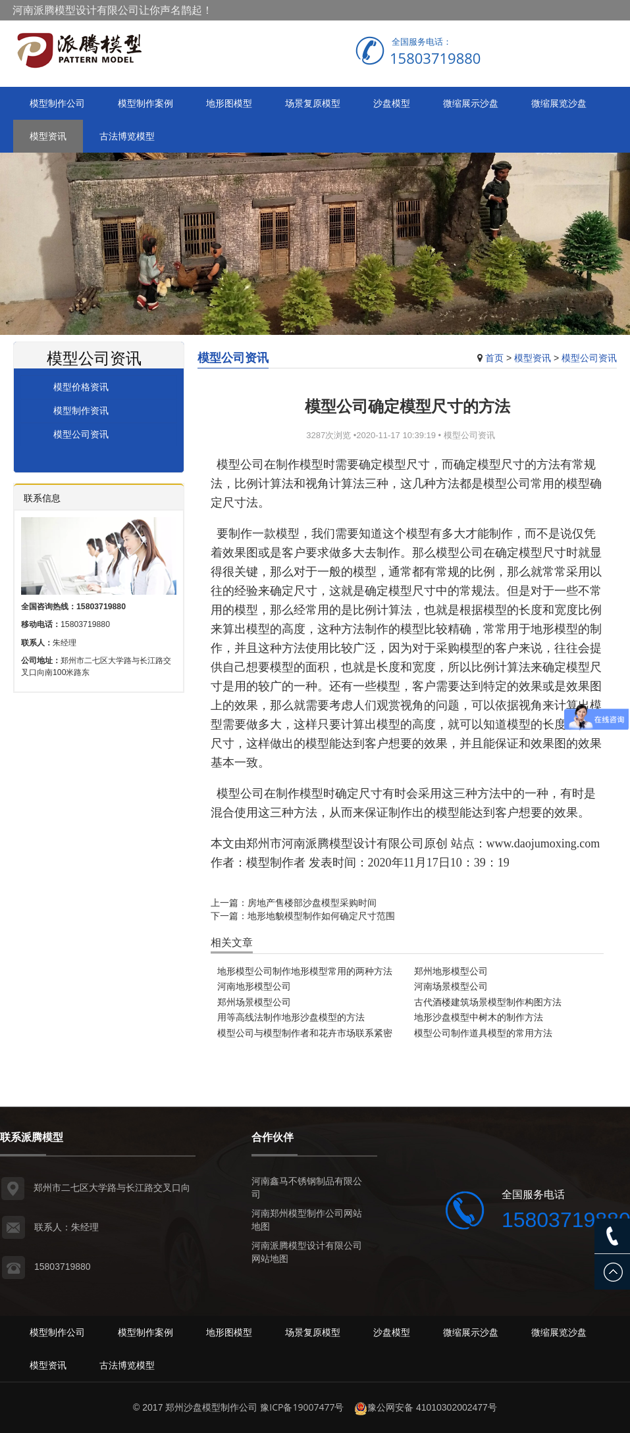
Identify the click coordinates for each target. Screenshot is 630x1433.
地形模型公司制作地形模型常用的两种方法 (304, 971)
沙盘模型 (391, 103)
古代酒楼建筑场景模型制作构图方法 (488, 1001)
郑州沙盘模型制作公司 (211, 1407)
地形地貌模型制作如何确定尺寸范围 (321, 915)
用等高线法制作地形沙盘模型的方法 (291, 1017)
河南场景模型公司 (451, 986)
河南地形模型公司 (254, 986)
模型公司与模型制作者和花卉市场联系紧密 (304, 1032)
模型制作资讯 (81, 410)
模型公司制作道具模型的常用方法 (483, 1032)
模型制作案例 (145, 103)
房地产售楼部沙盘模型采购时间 (312, 902)
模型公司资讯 (589, 357)
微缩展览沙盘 (559, 103)
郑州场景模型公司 (254, 1001)
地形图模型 (229, 103)
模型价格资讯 (81, 386)
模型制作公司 (57, 103)
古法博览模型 (127, 136)
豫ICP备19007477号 (302, 1407)
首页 (494, 357)
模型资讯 (48, 136)
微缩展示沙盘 (470, 103)
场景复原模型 (312, 103)
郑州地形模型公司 (451, 971)
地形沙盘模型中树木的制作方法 (478, 1017)
